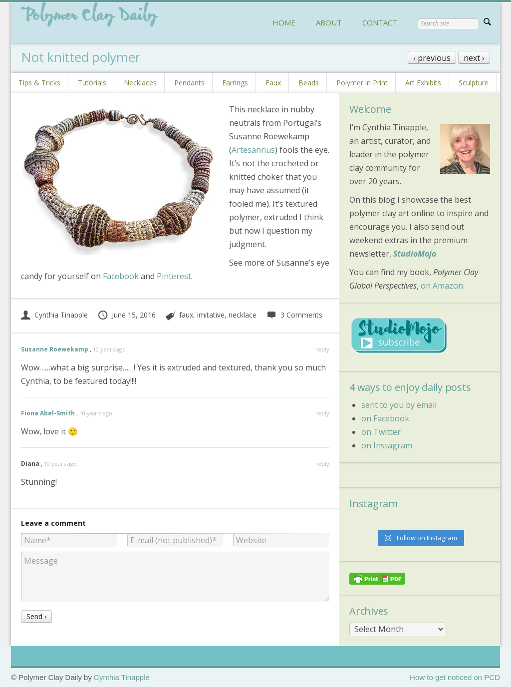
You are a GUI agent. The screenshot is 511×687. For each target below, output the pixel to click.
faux (186, 315)
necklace (242, 315)
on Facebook (385, 418)
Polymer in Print (362, 82)
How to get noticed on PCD (455, 677)
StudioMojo (414, 253)
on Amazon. (443, 285)
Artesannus (253, 149)
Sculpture (474, 82)
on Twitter (381, 431)
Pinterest (174, 276)
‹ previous (432, 57)
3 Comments (294, 315)
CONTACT (379, 22)
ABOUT (329, 22)
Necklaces (140, 82)
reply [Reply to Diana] (322, 463)
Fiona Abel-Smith (48, 413)
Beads (308, 82)
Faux (273, 82)
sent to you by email (399, 404)
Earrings (235, 82)
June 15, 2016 (126, 315)
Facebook (121, 276)
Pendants (189, 82)
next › (474, 57)
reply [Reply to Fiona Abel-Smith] (322, 413)
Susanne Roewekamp (54, 349)
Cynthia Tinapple (54, 315)
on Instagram (386, 445)
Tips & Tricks (39, 82)
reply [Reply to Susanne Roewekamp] (322, 349)
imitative (211, 315)
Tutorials (92, 82)
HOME (283, 22)
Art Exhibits (423, 82)
